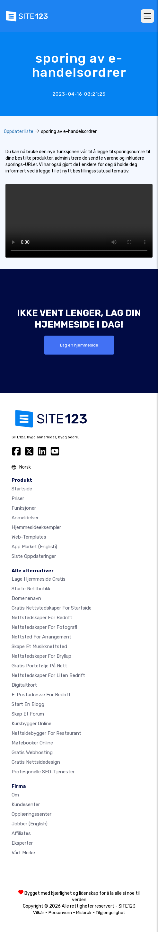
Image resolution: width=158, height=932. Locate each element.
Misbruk (84, 912)
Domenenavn (26, 598)
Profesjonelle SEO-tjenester (43, 772)
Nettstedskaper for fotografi (44, 627)
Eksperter (22, 843)
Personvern (60, 912)
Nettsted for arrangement (41, 637)
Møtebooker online (32, 743)
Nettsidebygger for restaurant (46, 733)
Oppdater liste (18, 131)
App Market (34, 547)
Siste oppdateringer (34, 556)
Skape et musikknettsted (39, 646)
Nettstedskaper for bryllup (41, 656)
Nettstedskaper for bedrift (42, 617)
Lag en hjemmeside (79, 345)
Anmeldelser (25, 518)
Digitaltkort (24, 685)
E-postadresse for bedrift (41, 695)
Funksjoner (24, 508)
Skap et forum (28, 714)
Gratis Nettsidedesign (36, 762)
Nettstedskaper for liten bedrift (48, 675)
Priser (18, 498)
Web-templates (29, 537)
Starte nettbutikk (31, 589)
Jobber (30, 824)
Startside (22, 489)
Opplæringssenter (31, 814)
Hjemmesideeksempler (36, 527)
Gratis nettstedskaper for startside (52, 608)
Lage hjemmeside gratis (39, 579)
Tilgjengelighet (110, 912)
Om (15, 795)
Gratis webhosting (32, 752)
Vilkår (38, 912)
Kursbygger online (31, 723)
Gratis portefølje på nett (39, 666)
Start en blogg (28, 704)
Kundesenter (26, 804)
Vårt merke (23, 853)
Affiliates (21, 833)
